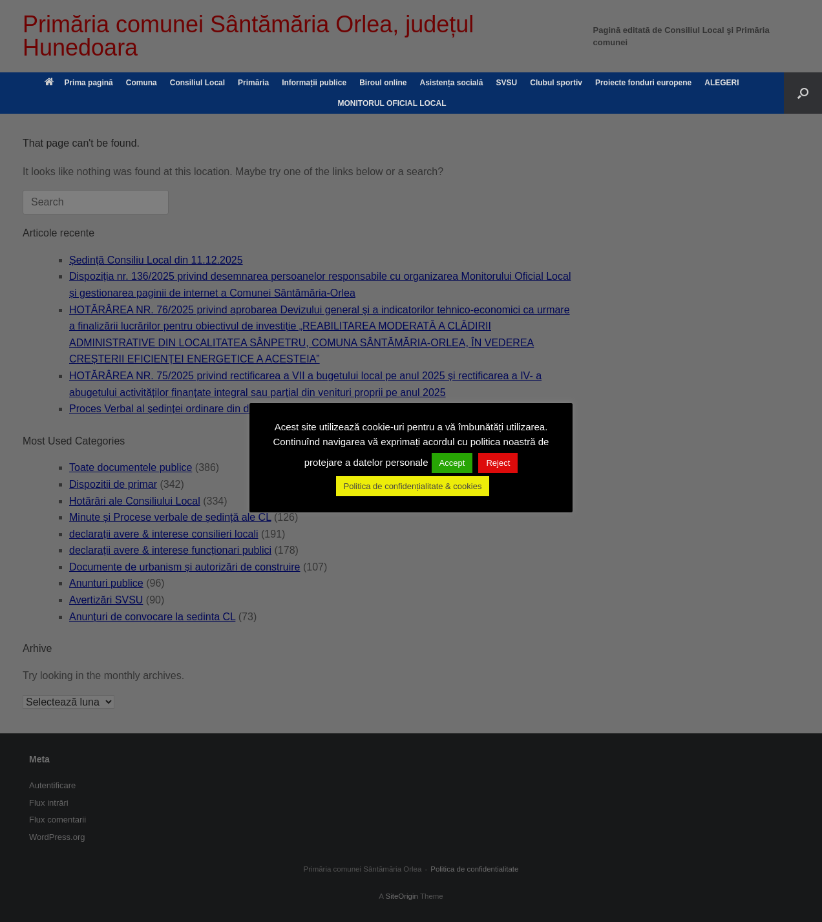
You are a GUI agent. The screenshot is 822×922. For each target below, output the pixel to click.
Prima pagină (78, 82)
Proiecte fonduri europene (643, 82)
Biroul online (382, 82)
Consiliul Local (197, 82)
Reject (498, 463)
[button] (803, 93)
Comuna (141, 82)
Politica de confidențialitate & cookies (413, 486)
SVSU (507, 82)
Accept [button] (452, 463)
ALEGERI (721, 82)
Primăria (253, 82)
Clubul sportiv (556, 82)
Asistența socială (451, 82)
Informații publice (314, 82)
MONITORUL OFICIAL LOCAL (392, 103)
